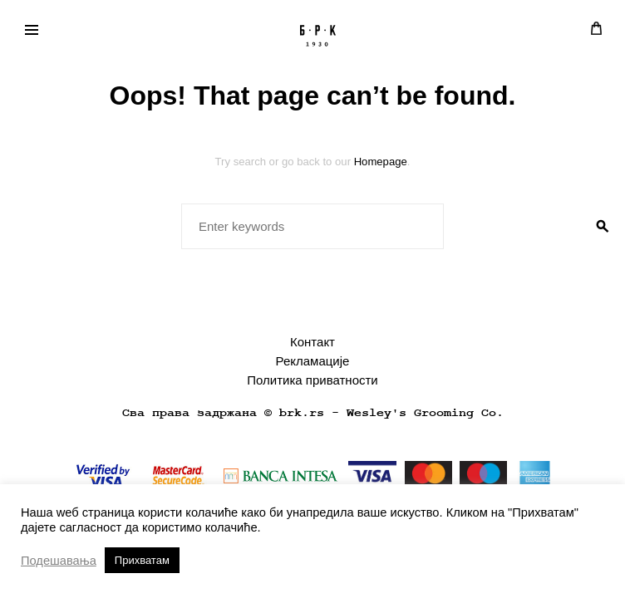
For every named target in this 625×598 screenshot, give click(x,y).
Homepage (380, 161)
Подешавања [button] (58, 560)
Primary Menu (26, 32)
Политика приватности (312, 380)
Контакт (312, 342)
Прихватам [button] (142, 560)
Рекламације (313, 361)
